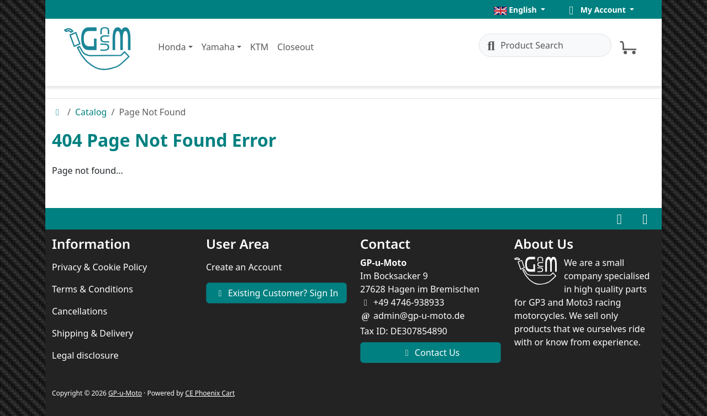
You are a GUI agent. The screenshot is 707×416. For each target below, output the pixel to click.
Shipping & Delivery (92, 333)
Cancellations (79, 311)
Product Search (523, 45)
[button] (519, 9)
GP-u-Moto (125, 393)
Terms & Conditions (92, 289)
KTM (259, 47)
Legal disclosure (85, 355)
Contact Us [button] (431, 352)
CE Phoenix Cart (210, 393)
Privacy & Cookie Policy (99, 267)
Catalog (91, 112)
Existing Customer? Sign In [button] (276, 293)
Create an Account (244, 267)
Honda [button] (172, 47)
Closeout (295, 47)
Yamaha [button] (218, 47)
